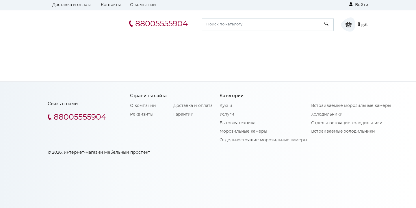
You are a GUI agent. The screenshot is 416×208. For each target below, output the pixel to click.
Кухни (226, 106)
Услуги (227, 114)
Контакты (111, 5)
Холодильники (327, 114)
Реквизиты (141, 114)
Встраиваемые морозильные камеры (351, 106)
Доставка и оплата (72, 5)
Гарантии (183, 114)
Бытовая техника (237, 123)
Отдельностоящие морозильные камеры (263, 140)
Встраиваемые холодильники (343, 131)
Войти (358, 4)
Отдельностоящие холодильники (346, 123)
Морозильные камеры (243, 131)
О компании (143, 5)
